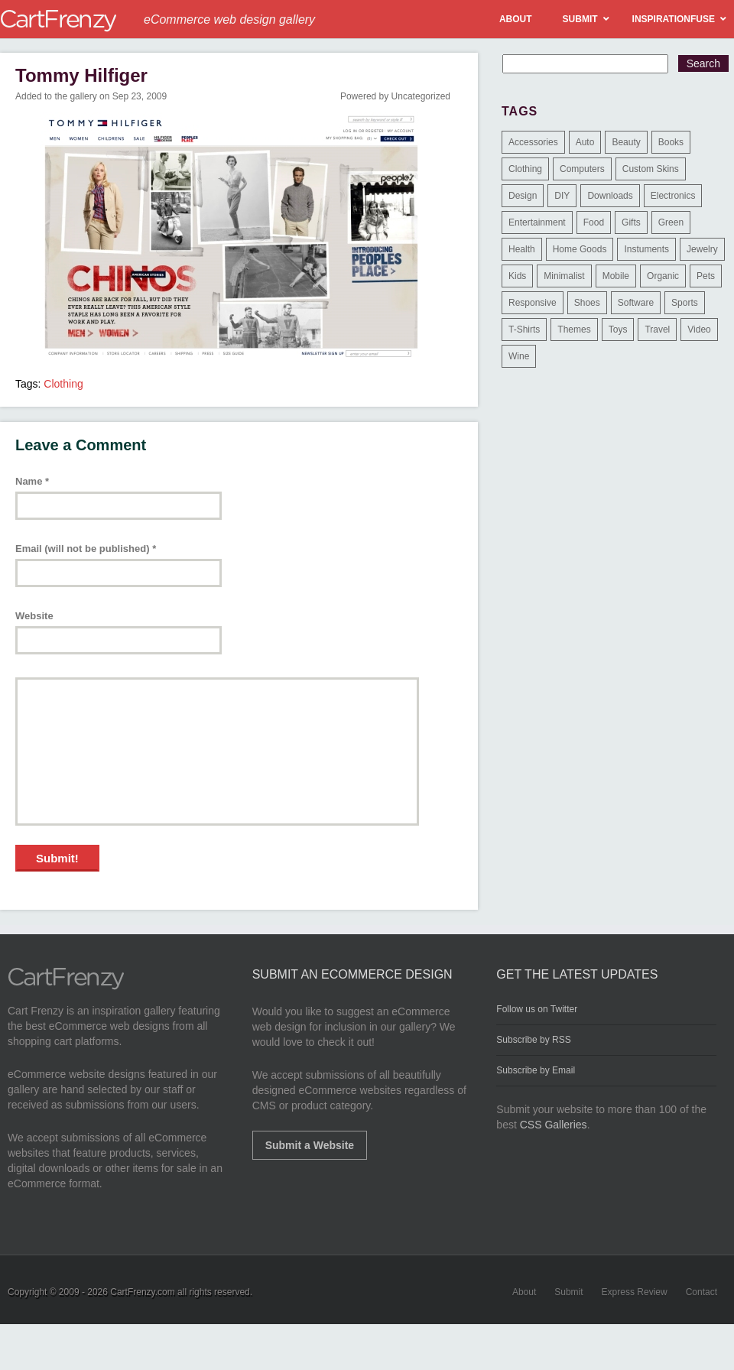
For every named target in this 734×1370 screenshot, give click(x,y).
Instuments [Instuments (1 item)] (646, 249)
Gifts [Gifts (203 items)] (631, 222)
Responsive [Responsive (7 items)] (532, 302)
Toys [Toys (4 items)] (618, 329)
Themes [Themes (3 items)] (573, 329)
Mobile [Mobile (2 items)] (615, 276)
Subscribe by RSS (533, 1039)
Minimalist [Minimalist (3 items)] (564, 276)
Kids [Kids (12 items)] (517, 276)
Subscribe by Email (535, 1070)
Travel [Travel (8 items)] (657, 329)
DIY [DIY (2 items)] (562, 195)
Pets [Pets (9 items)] (706, 276)
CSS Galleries (553, 1124)
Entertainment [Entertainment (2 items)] (537, 222)
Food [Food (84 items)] (593, 222)
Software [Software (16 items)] (636, 302)
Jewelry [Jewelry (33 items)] (702, 249)
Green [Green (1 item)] (671, 222)
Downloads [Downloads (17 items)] (609, 195)
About (524, 1292)
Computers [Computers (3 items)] (582, 169)
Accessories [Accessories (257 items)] (533, 142)
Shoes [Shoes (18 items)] (587, 302)
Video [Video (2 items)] (698, 329)
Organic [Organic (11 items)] (663, 276)
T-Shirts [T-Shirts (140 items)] (524, 329)
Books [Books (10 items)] (671, 142)
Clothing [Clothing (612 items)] (525, 169)
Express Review (634, 1292)
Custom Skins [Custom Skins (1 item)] (650, 169)
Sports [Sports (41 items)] (684, 302)
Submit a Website (309, 1145)
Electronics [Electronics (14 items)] (673, 195)
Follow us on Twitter (536, 1009)
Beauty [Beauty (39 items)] (626, 142)
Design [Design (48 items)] (522, 195)
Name (32, 481)
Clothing (63, 384)
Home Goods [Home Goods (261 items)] (580, 249)
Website (34, 616)
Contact (701, 1292)
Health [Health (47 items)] (521, 249)
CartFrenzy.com (142, 1292)
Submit (568, 1292)
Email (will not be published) (85, 548)
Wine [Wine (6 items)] (518, 356)
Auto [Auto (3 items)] (585, 142)
